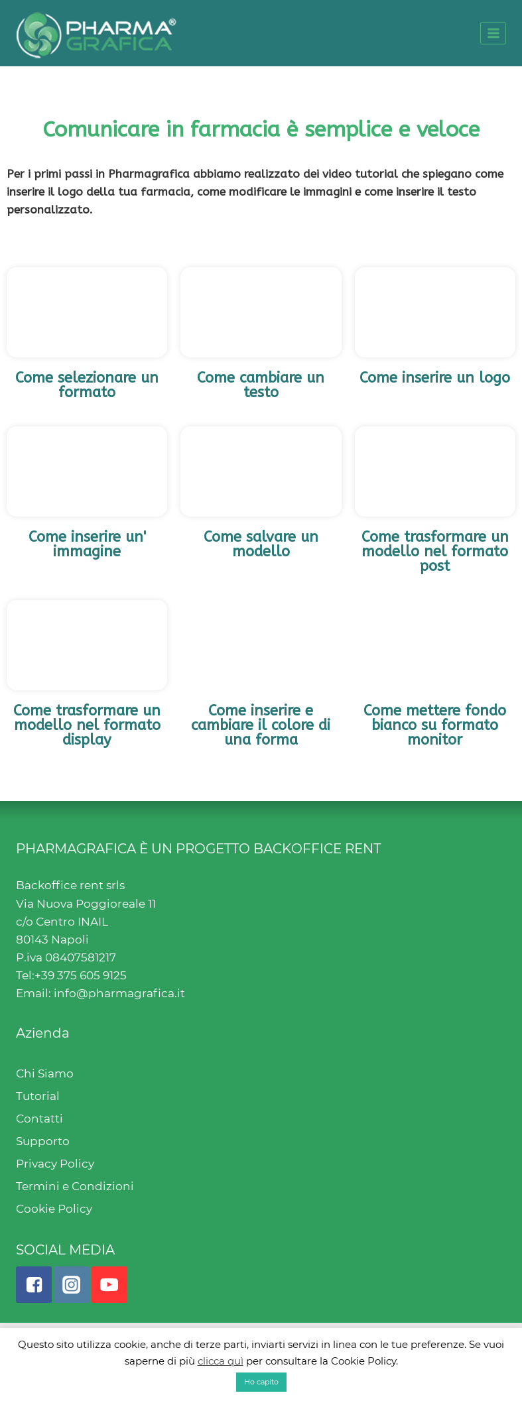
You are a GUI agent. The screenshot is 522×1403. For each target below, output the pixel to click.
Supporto (43, 1141)
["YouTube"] (109, 1284)
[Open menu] (493, 33)
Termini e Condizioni (75, 1186)
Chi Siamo (45, 1073)
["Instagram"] (72, 1284)
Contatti (39, 1118)
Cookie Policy (54, 1208)
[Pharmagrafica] (96, 33)
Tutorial (38, 1096)
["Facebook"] (34, 1284)
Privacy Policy (55, 1163)
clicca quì (220, 1361)
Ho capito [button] (261, 1381)
